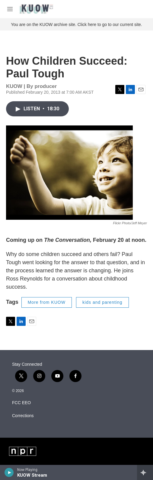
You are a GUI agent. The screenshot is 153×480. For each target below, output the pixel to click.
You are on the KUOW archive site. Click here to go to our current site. (76, 24)
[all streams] (145, 472)
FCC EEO (21, 403)
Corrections (23, 416)
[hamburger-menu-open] (10, 9)
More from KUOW (46, 302)
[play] (9, 472)
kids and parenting (102, 302)
